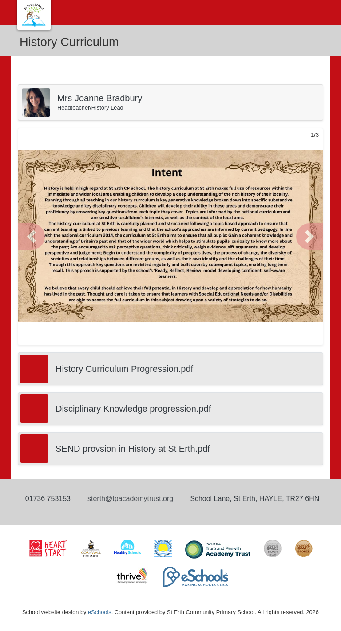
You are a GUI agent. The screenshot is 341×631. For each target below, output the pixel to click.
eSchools (99, 612)
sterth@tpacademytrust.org (130, 498)
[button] (31, 236)
